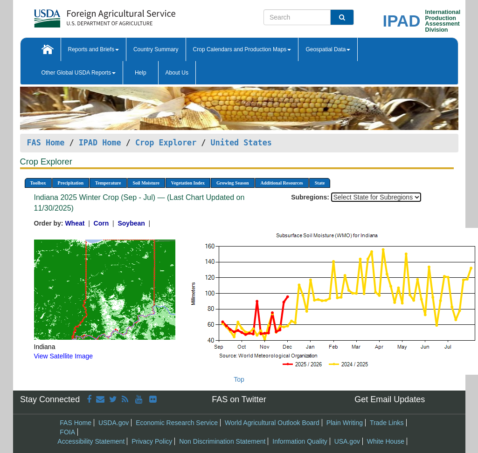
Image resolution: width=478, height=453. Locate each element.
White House (385, 441)
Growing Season (232, 182)
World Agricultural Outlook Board (272, 422)
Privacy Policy (152, 441)
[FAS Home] (81, 15)
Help (140, 72)
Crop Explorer (165, 142)
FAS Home (46, 142)
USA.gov (347, 441)
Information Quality (299, 441)
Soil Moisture (146, 182)
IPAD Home (100, 142)
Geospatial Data (327, 49)
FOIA (67, 432)
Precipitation (70, 182)
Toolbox (38, 182)
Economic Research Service (177, 422)
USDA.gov (113, 422)
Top (239, 379)
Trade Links (387, 422)
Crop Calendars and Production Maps (242, 49)
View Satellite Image (63, 356)
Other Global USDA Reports (79, 72)
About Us (177, 72)
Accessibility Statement (91, 441)
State (320, 182)
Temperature (108, 182)
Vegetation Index (188, 182)
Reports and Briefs (93, 49)
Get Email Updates (389, 399)
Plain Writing (344, 422)
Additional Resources (282, 182)
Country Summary (156, 49)
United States (241, 142)
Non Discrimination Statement (222, 441)
